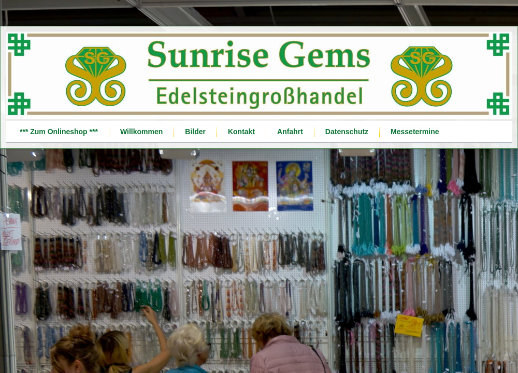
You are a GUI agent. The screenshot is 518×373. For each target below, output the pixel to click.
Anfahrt (290, 131)
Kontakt (241, 131)
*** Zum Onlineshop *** (59, 131)
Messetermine (415, 131)
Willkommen (141, 131)
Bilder (195, 131)
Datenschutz (346, 131)
